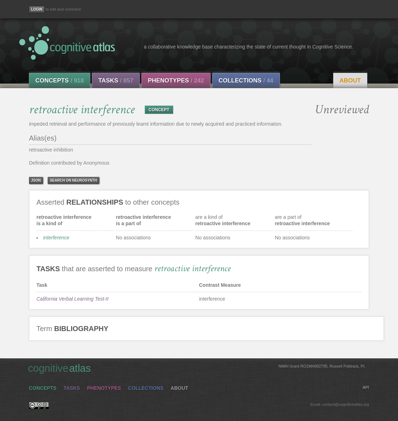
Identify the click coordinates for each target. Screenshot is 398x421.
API (366, 387)
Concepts (59, 80)
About (350, 80)
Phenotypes (176, 80)
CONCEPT (159, 109)
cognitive (196, 368)
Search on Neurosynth (73, 180)
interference (56, 237)
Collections (246, 80)
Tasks (115, 80)
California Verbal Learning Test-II (72, 299)
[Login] (37, 9)
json (36, 180)
